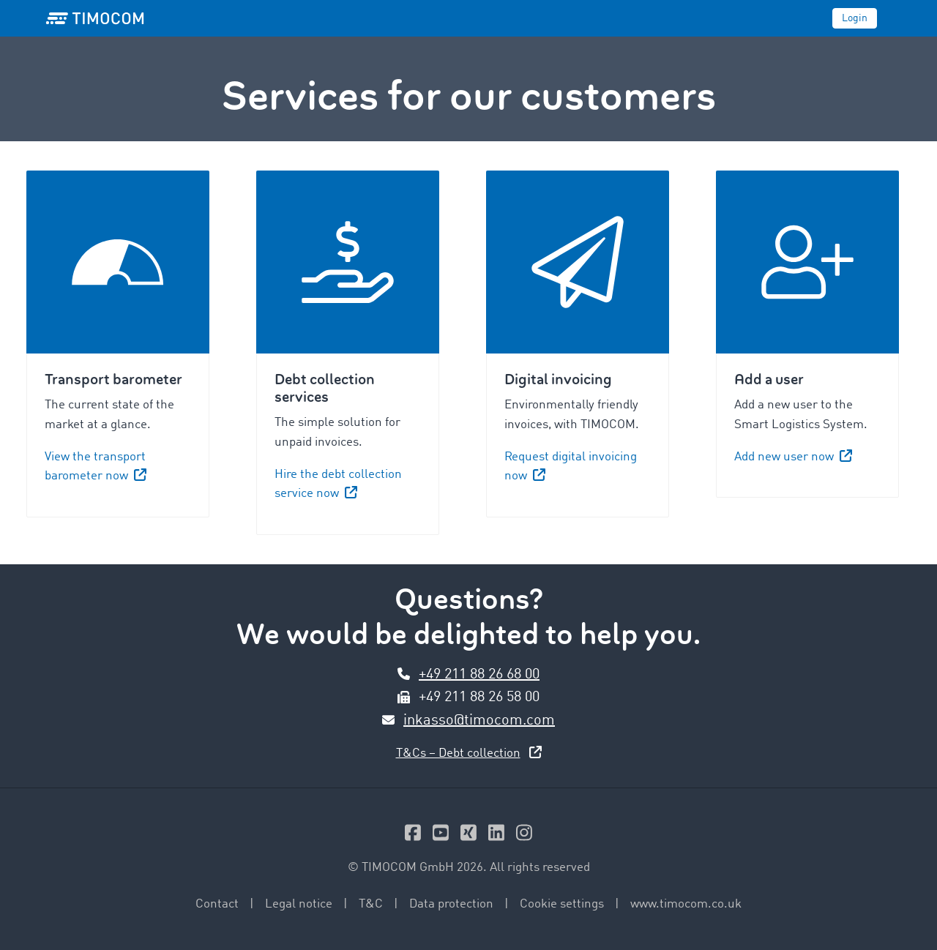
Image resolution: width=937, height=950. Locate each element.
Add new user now (793, 457)
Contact (217, 904)
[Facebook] (413, 836)
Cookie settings (562, 904)
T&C (371, 904)
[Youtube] (441, 836)
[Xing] (468, 836)
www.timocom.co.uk (686, 904)
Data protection (451, 904)
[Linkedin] (496, 836)
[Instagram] (524, 836)
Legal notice (298, 904)
